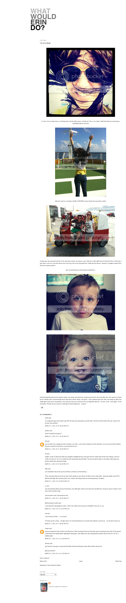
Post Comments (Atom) (54, 565)
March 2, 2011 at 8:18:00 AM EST (57, 426)
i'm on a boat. (45, 43)
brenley (47, 543)
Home (81, 561)
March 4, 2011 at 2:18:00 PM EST (57, 523)
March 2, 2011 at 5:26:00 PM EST (57, 449)
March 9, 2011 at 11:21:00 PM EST (57, 553)
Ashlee (47, 430)
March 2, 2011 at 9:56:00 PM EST (57, 464)
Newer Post (43, 561)
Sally (46, 469)
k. (45, 486)
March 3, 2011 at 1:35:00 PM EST (57, 498)
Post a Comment (44, 558)
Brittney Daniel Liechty (51, 503)
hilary (46, 418)
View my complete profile (58, 586)
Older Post (118, 561)
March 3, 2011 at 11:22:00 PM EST (57, 509)
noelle (47, 528)
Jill (46, 441)
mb (46, 513)
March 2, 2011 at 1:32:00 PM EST (57, 436)
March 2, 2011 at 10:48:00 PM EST (57, 481)
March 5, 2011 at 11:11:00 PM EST (57, 538)
